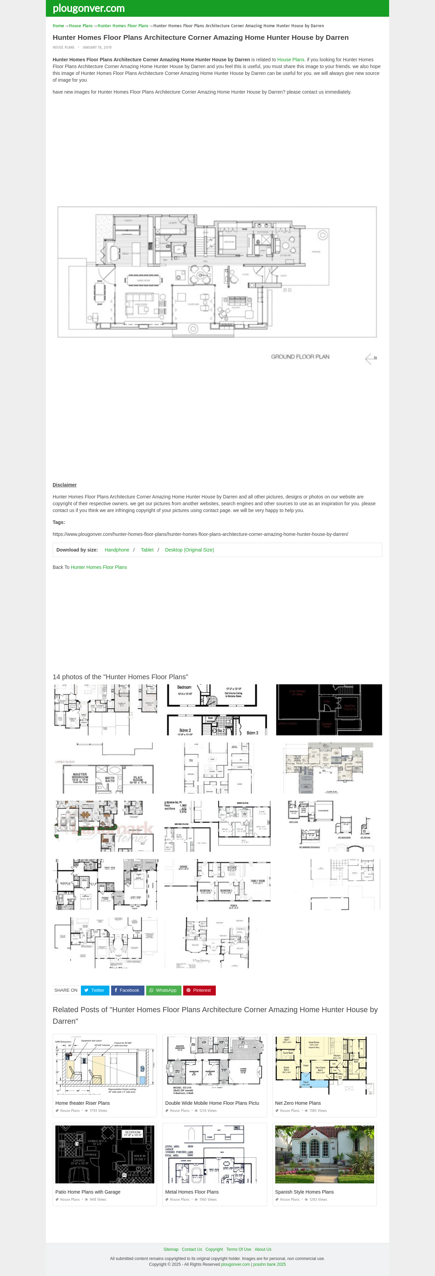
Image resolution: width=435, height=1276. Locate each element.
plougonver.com (89, 8)
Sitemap (170, 1249)
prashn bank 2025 (269, 1264)
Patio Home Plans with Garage (87, 1192)
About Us (263, 1249)
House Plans (63, 47)
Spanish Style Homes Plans (304, 1192)
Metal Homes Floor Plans (192, 1192)
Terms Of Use (238, 1249)
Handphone (117, 550)
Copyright (214, 1249)
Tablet (147, 550)
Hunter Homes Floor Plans (99, 567)
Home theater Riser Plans (82, 1103)
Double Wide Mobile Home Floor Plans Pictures (215, 1103)
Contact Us (192, 1249)
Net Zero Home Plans (298, 1103)
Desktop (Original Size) (189, 550)
